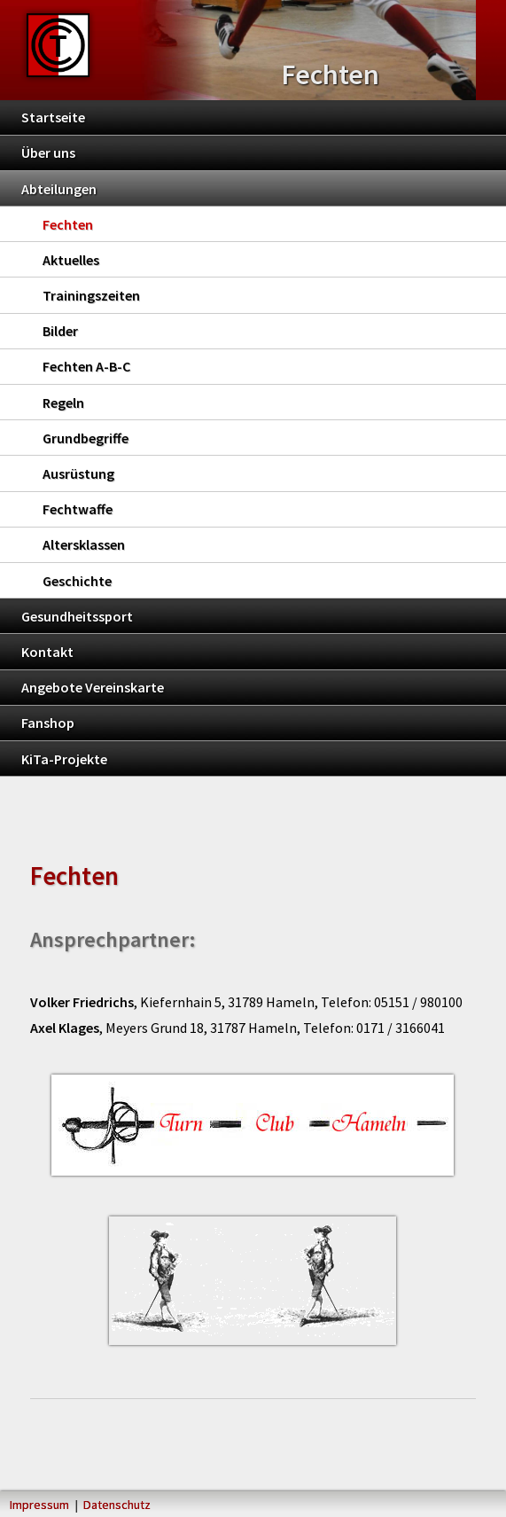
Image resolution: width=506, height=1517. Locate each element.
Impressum (39, 1505)
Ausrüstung (78, 473)
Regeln (63, 402)
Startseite (53, 117)
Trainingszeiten (91, 295)
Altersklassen (84, 544)
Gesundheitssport (77, 616)
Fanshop (47, 722)
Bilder (60, 331)
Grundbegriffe (85, 438)
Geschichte (77, 581)
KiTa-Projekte (64, 759)
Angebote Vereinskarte (92, 687)
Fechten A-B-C (86, 366)
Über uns (48, 152)
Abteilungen (59, 189)
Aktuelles (71, 260)
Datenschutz (117, 1505)
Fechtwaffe (78, 509)
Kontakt (47, 652)
